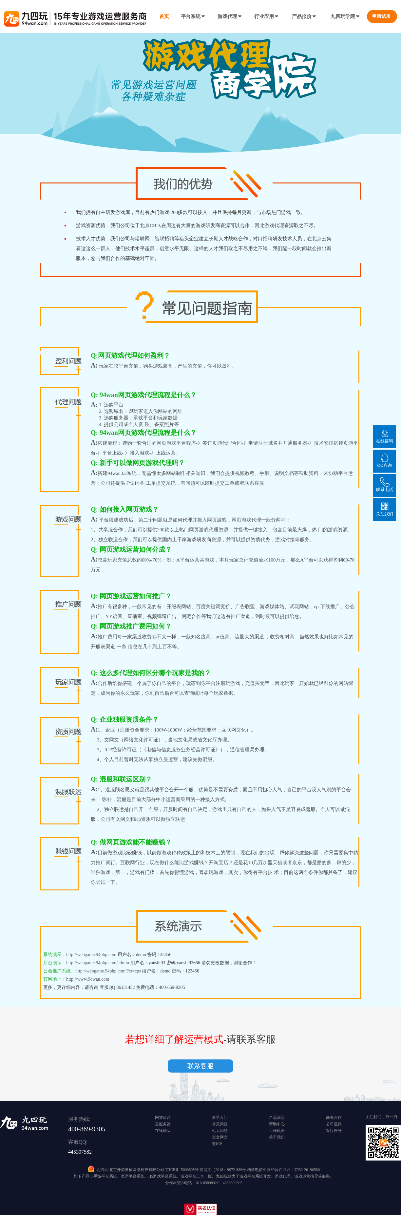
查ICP (217, 1143)
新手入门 (220, 1117)
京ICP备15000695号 (182, 1169)
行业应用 (266, 16)
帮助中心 (277, 1124)
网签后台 (163, 1117)
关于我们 (277, 1137)
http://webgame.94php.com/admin (97, 962)
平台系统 (193, 16)
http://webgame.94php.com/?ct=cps (108, 971)
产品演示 (277, 1117)
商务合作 (334, 1117)
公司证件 (334, 1124)
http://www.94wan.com (87, 979)
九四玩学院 (345, 16)
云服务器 (163, 1124)
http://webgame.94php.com (92, 954)
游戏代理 (230, 16)
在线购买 (163, 1130)
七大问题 (220, 1130)
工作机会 (277, 1130)
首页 (164, 16)
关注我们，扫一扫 (381, 1117)
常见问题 (220, 1124)
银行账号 (334, 1130)
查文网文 (220, 1137)
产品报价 (304, 16)
